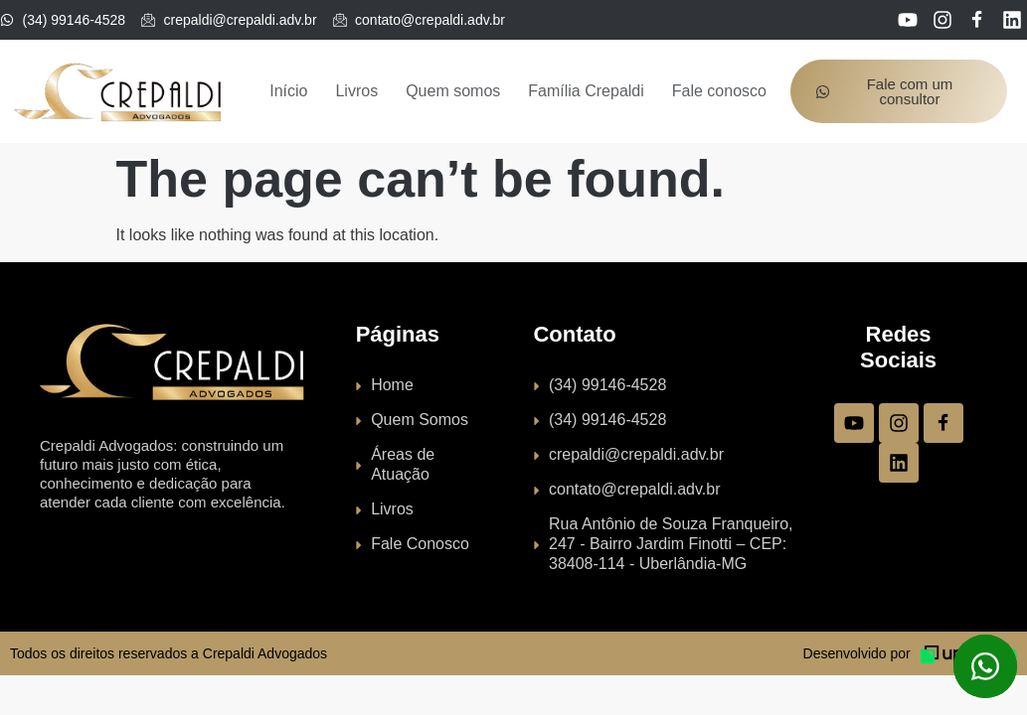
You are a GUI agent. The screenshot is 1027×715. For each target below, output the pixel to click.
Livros (356, 90)
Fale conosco (719, 90)
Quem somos (453, 90)
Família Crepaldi (585, 90)
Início (288, 90)
